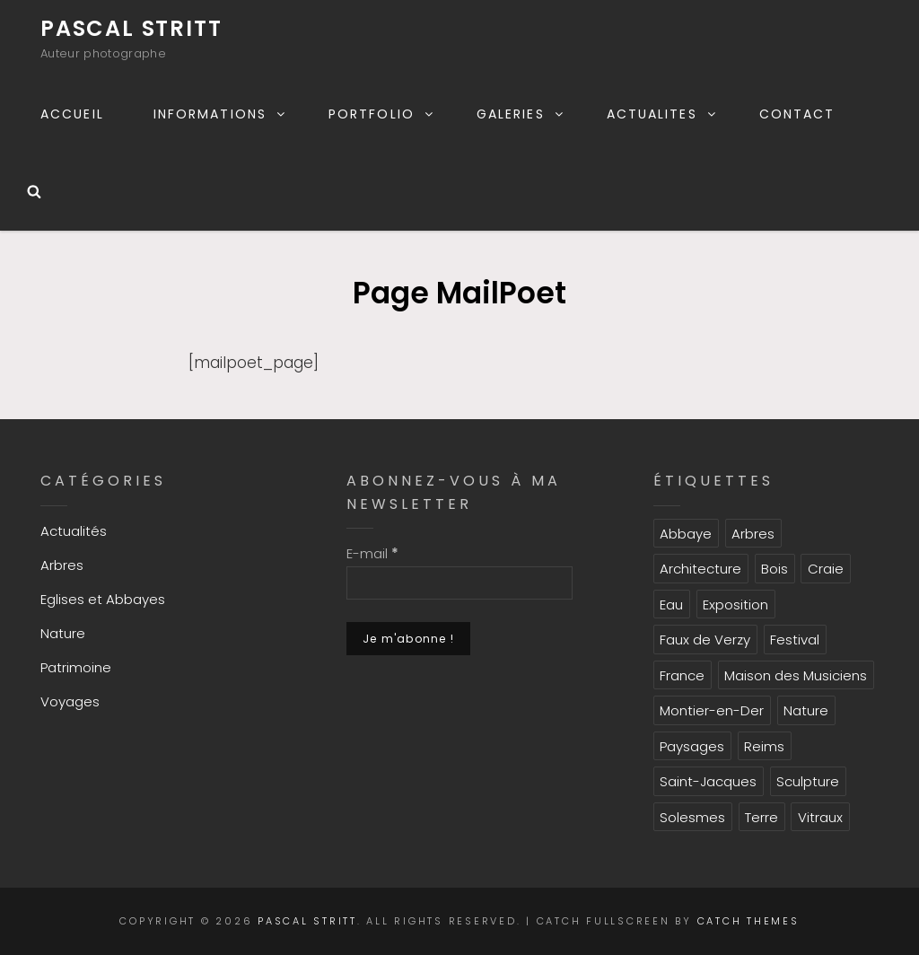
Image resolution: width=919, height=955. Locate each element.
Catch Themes (748, 921)
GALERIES (521, 114)
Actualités (73, 530)
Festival (794, 639)
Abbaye (686, 533)
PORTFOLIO (381, 114)
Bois (774, 568)
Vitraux (820, 817)
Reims (764, 746)
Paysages (692, 746)
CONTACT (797, 114)
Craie (826, 568)
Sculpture (807, 781)
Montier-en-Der (712, 710)
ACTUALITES (662, 114)
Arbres (61, 565)
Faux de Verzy (705, 639)
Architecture (700, 568)
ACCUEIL (72, 114)
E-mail (372, 553)
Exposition (735, 604)
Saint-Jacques (708, 781)
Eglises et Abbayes (102, 599)
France (682, 675)
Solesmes (692, 817)
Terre (761, 817)
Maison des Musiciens (795, 675)
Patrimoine (75, 667)
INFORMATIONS (220, 114)
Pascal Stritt (131, 28)
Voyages (70, 701)
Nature (62, 633)
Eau (671, 604)
